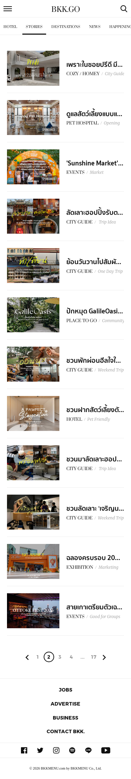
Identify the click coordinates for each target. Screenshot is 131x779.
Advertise (65, 704)
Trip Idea (107, 222)
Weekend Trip (111, 370)
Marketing (108, 567)
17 (93, 657)
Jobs (65, 690)
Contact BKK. (65, 731)
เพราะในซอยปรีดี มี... (94, 64)
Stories (34, 26)
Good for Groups (105, 616)
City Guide (114, 73)
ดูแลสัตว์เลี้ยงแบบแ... (94, 114)
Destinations (65, 26)
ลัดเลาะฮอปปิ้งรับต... (94, 212)
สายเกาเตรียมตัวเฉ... (94, 607)
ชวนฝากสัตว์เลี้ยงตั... (95, 410)
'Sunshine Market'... (94, 163)
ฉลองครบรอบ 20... (93, 558)
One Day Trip (110, 271)
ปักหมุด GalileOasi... (94, 311)
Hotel (10, 26)
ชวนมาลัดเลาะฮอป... (94, 459)
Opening (112, 123)
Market (96, 172)
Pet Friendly (98, 419)
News (95, 26)
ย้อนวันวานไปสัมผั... (93, 262)
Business (65, 718)
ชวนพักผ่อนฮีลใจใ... (93, 360)
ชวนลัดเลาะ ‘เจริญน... (95, 508)
